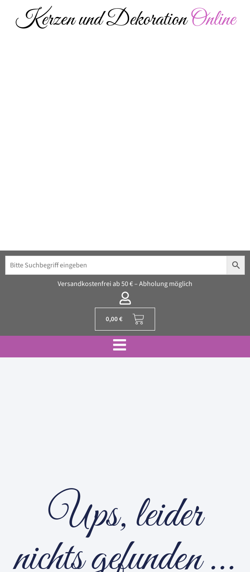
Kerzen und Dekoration (125, 19)
